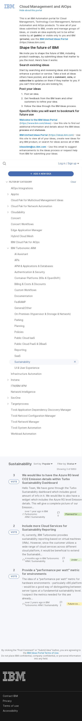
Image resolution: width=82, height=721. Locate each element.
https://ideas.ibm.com (61, 134)
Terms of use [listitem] (11, 705)
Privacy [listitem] (7, 700)
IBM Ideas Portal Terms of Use (42, 653)
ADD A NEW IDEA (40, 173)
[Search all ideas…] (25, 163)
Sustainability (38, 517)
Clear (73, 182)
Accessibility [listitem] (10, 710)
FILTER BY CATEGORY (19, 182)
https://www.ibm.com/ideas (35, 123)
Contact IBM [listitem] (10, 695)
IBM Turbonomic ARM (36, 514)
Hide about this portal (30, 10)
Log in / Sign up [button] (68, 163)
